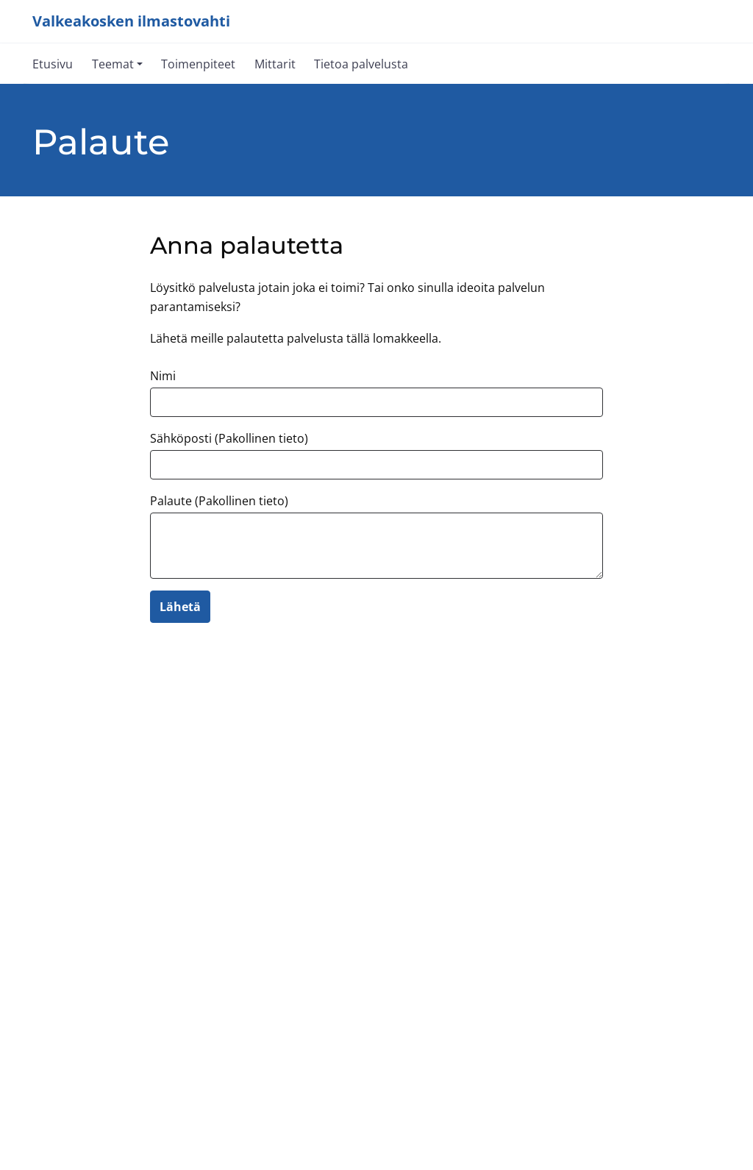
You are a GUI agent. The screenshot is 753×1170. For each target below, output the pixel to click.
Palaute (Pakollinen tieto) (219, 501)
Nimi (163, 376)
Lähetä (180, 607)
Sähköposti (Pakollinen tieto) (229, 438)
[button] (117, 63)
